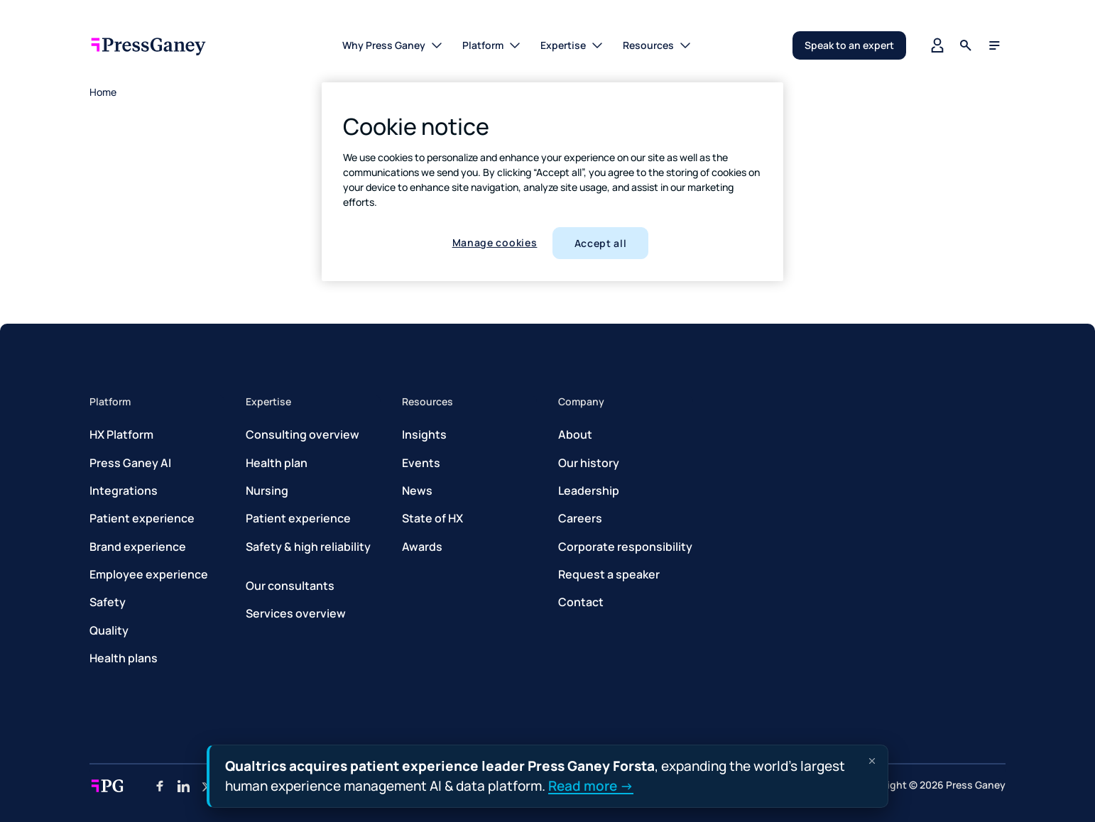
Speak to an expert (849, 45)
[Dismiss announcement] (872, 761)
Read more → (590, 785)
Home (102, 92)
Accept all (600, 243)
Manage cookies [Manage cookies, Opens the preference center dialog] (495, 242)
